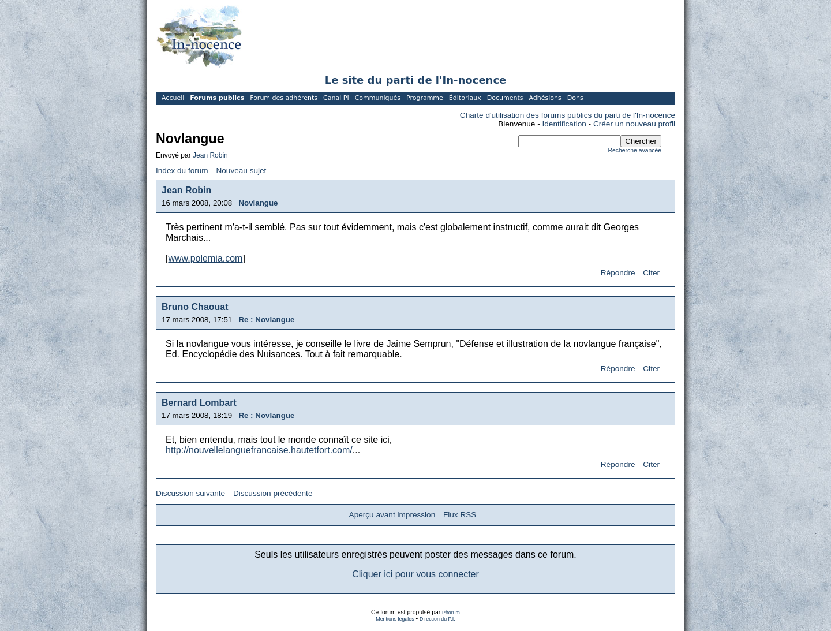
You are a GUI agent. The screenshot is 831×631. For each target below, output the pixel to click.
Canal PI (336, 98)
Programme (424, 98)
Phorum (451, 612)
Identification (564, 124)
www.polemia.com (205, 258)
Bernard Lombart (199, 403)
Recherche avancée (634, 150)
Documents (505, 98)
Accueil (173, 98)
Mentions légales (395, 619)
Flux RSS (459, 514)
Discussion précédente (273, 493)
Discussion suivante (190, 493)
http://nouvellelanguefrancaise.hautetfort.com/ (259, 450)
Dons (575, 98)
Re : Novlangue (266, 319)
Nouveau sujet (241, 170)
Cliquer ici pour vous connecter (415, 574)
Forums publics (217, 98)
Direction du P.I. (437, 619)
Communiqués (377, 98)
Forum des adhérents (283, 98)
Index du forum (182, 170)
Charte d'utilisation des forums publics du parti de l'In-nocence (567, 115)
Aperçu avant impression (392, 514)
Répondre (618, 272)
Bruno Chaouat (195, 307)
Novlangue (258, 203)
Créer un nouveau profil (634, 124)
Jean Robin (210, 155)
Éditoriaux (465, 98)
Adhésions (545, 98)
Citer (651, 272)
